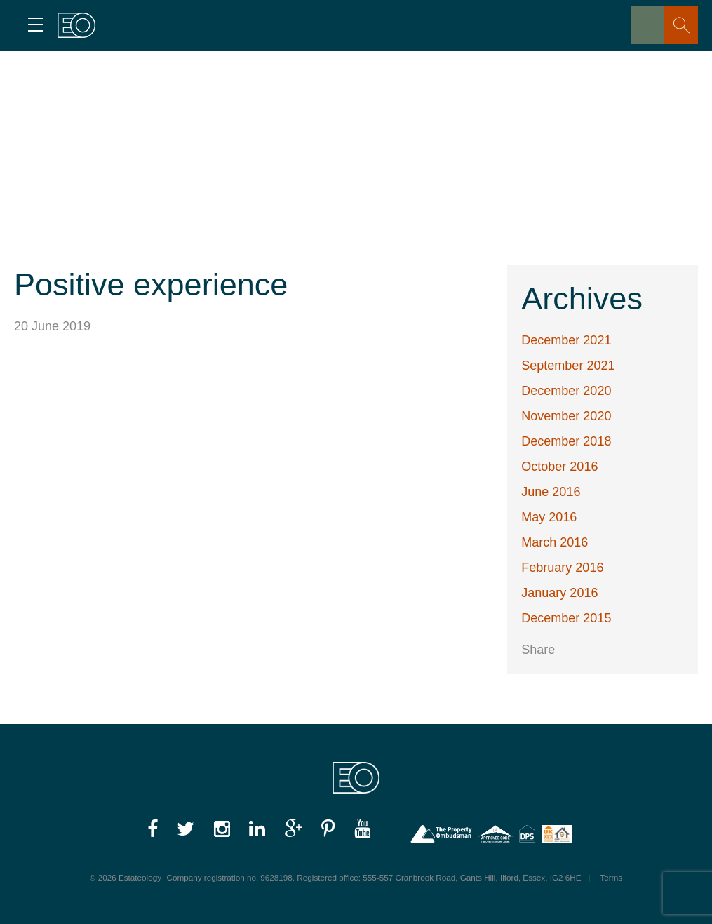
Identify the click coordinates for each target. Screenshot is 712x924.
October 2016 (559, 467)
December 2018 (566, 441)
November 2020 (566, 416)
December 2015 (566, 618)
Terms (611, 877)
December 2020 (566, 391)
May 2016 (549, 517)
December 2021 (566, 340)
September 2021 (567, 366)
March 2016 (554, 542)
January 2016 (559, 593)
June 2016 (550, 492)
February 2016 (562, 568)
